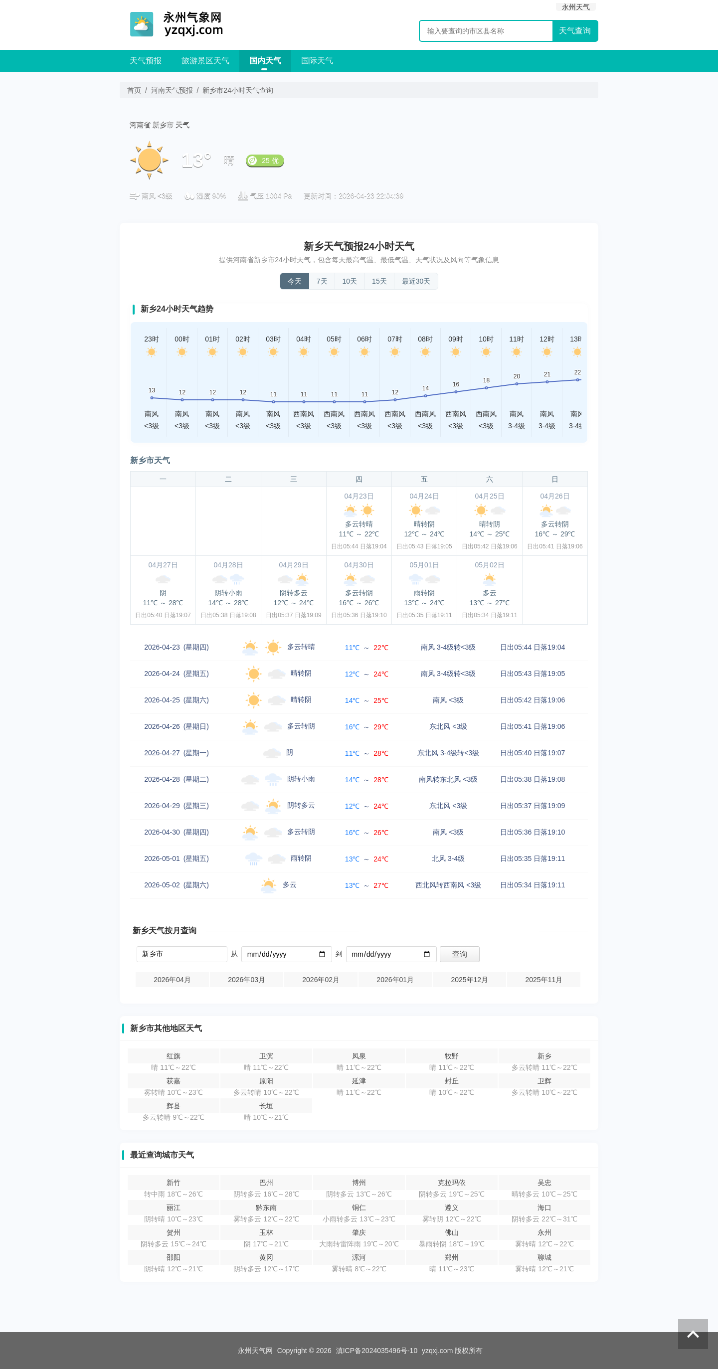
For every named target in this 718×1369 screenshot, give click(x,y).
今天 (295, 281)
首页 (134, 90)
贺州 (173, 1232)
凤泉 (359, 1056)
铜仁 (359, 1207)
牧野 (452, 1056)
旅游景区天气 (205, 60)
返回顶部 (693, 1334)
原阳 (266, 1081)
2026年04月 (172, 980)
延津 (359, 1081)
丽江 (173, 1207)
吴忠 (544, 1183)
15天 (379, 281)
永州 (544, 1232)
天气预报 (146, 60)
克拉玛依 (452, 1183)
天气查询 (575, 30)
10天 (350, 281)
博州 (359, 1183)
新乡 (544, 1056)
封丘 (452, 1081)
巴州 (266, 1183)
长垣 (266, 1106)
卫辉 (544, 1081)
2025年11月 (543, 980)
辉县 (173, 1106)
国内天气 (265, 60)
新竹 (173, 1183)
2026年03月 (246, 980)
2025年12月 (469, 980)
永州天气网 (255, 1351)
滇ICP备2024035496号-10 (376, 1351)
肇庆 (359, 1232)
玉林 (266, 1232)
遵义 (452, 1207)
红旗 (173, 1056)
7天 (322, 281)
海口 (544, 1207)
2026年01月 (395, 980)
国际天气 (317, 60)
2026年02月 (321, 980)
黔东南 (266, 1207)
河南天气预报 (172, 90)
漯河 (359, 1257)
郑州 (452, 1257)
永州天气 (576, 7)
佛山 (452, 1232)
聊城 (544, 1257)
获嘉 (173, 1081)
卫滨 (266, 1056)
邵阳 (173, 1257)
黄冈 (266, 1257)
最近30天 (416, 281)
